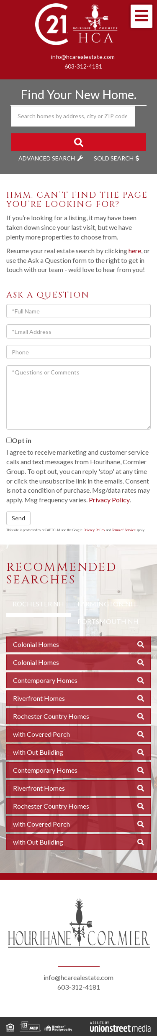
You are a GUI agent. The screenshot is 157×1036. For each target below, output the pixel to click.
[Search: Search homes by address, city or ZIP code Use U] (73, 116)
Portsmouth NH (108, 621)
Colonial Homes (36, 644)
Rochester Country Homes (51, 716)
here (135, 251)
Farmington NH (106, 604)
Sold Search (114, 158)
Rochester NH (38, 604)
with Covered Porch (41, 734)
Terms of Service (124, 530)
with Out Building (38, 752)
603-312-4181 (83, 66)
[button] (78, 142)
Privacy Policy (109, 500)
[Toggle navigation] (141, 16)
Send (18, 518)
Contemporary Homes (45, 680)
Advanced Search (46, 158)
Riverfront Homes (39, 698)
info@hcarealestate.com (83, 56)
